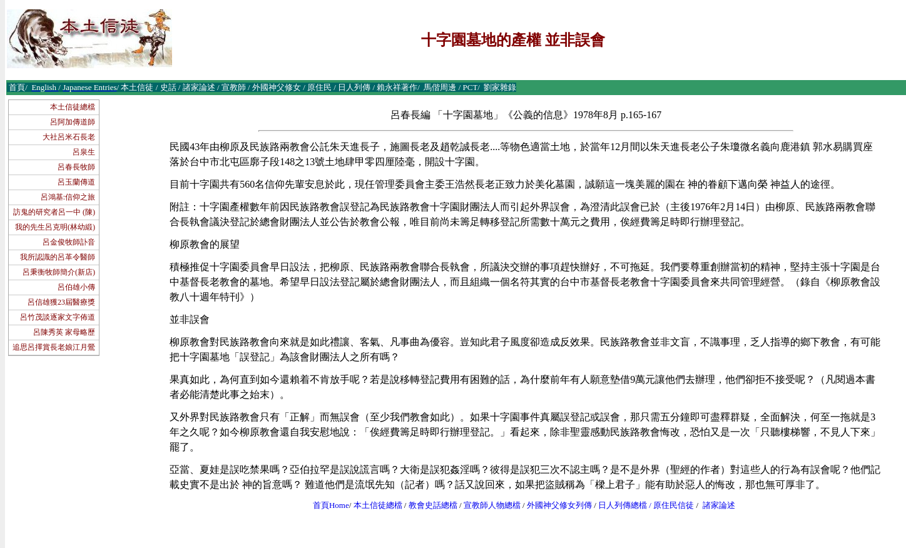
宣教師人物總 (488, 505)
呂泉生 (84, 152)
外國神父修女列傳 (559, 505)
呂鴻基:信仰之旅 (68, 197)
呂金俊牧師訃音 (69, 242)
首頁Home (331, 505)
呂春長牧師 (76, 167)
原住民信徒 (673, 505)
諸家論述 (719, 505)
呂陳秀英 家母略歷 (64, 332)
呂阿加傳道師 (72, 122)
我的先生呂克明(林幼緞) (55, 227)
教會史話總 (429, 505)
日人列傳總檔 (622, 505)
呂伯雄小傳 (76, 287)
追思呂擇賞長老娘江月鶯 (54, 347)
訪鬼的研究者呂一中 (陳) (54, 212)
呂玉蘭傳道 (76, 182)
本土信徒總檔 (72, 107)
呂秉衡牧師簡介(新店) (59, 272)
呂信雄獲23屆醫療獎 (61, 302)
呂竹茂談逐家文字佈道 (57, 317)
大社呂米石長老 (69, 137)
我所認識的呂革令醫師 (57, 257)
